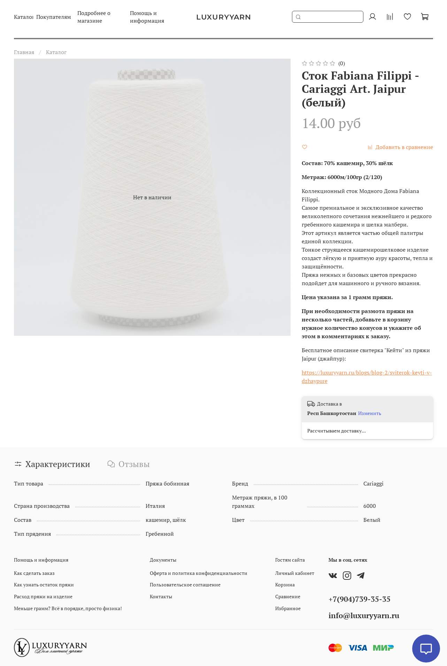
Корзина (285, 584)
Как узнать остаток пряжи (44, 584)
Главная (24, 52)
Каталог (56, 52)
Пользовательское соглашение (185, 584)
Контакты (161, 596)
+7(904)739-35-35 (360, 599)
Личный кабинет (294, 573)
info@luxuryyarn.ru (364, 615)
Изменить (369, 413)
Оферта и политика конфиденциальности (198, 573)
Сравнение (287, 596)
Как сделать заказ (34, 573)
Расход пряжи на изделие (43, 596)
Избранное (288, 608)
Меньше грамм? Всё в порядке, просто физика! (68, 608)
